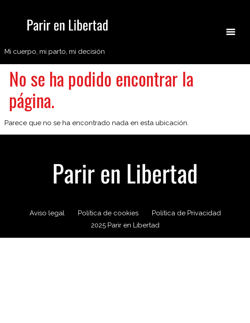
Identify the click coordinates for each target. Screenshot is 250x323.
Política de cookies (108, 213)
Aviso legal (47, 213)
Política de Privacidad (186, 213)
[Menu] (231, 32)
